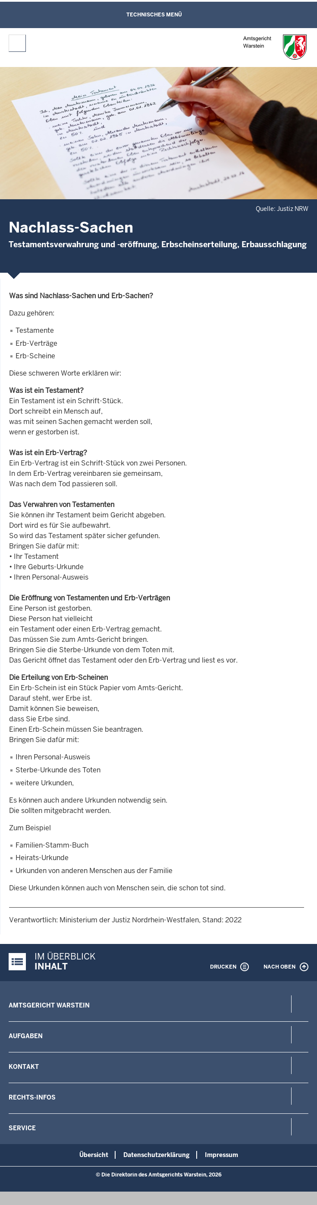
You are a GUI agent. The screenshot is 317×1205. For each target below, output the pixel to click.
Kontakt (24, 1067)
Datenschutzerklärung (156, 1155)
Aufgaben (26, 1036)
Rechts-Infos (32, 1097)
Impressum (221, 1155)
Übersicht (93, 1155)
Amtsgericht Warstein (49, 1005)
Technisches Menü (154, 14)
